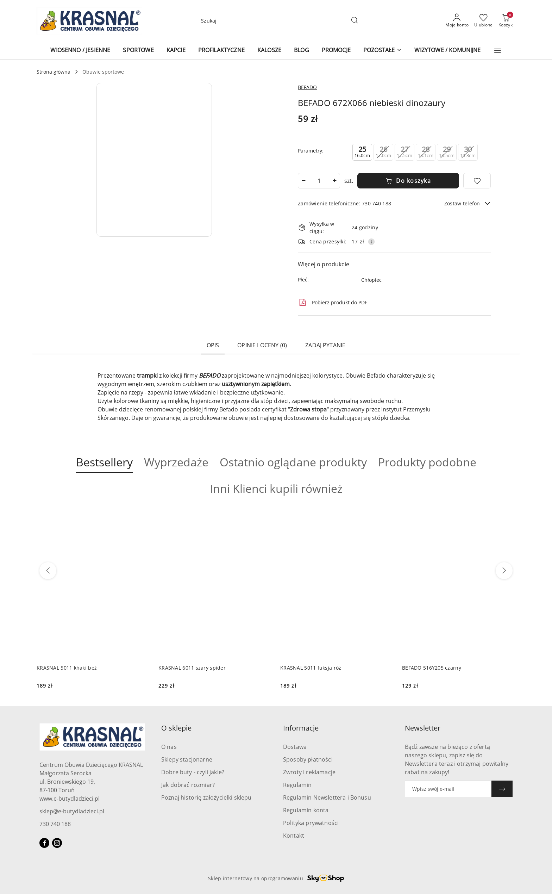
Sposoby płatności (308, 759)
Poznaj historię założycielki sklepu (206, 797)
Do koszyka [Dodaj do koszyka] (408, 181)
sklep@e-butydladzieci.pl (71, 811)
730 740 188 (55, 824)
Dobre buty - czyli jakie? (192, 772)
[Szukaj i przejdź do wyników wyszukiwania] (354, 20)
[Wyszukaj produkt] (279, 21)
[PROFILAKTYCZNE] (221, 51)
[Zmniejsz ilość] (303, 180)
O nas (169, 747)
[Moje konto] (457, 20)
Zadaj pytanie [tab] (325, 345)
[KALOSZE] (269, 51)
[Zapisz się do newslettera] (448, 789)
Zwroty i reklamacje (309, 772)
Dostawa (295, 747)
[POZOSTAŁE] (382, 51)
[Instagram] (57, 843)
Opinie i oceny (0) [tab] (262, 345)
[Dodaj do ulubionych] (477, 180)
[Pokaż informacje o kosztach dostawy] (371, 242)
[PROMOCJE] (336, 51)
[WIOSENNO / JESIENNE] (80, 51)
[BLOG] (301, 51)
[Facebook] (44, 843)
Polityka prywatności (311, 823)
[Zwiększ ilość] (334, 180)
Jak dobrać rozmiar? (188, 785)
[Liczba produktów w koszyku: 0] (505, 20)
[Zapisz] (502, 789)
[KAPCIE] (176, 51)
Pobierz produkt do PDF (332, 302)
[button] (497, 50)
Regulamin (297, 785)
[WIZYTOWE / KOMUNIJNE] (447, 51)
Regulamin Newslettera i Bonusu (327, 797)
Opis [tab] (213, 345)
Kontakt (293, 835)
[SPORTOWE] (138, 51)
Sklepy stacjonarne (186, 759)
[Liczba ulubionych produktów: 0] (483, 20)
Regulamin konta (305, 810)
